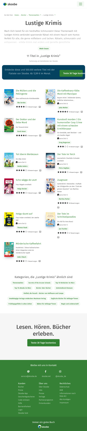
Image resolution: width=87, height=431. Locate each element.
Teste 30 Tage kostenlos (73, 73)
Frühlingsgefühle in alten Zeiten (20, 304)
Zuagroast (62, 180)
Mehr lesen (44, 49)
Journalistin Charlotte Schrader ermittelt (68, 159)
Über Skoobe (44, 387)
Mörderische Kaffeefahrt (28, 243)
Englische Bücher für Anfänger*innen (64, 299)
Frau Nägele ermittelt (23, 185)
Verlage (42, 397)
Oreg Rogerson (64, 142)
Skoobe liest (23, 413)
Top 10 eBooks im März (22, 288)
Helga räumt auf (24, 213)
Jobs (40, 390)
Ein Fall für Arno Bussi (65, 222)
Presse (41, 393)
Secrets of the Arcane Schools (39, 283)
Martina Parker (64, 199)
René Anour (21, 131)
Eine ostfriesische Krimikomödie (27, 98)
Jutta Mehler (63, 108)
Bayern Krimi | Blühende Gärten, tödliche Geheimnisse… (69, 99)
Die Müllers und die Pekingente (26, 92)
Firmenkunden (44, 403)
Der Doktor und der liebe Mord (26, 121)
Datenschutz (64, 387)
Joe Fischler (63, 229)
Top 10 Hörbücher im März (65, 283)
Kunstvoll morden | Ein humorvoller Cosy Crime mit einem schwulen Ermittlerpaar (69, 124)
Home (16, 15)
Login (20, 410)
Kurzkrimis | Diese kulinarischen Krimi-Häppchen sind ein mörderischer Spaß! (27, 250)
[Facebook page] (46, 374)
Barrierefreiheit (24, 406)
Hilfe (20, 403)
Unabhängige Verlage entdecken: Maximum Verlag (27, 299)
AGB (61, 390)
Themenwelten (34, 15)
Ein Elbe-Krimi (21, 159)
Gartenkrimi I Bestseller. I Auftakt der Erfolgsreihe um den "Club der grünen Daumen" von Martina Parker (69, 188)
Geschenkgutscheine (26, 397)
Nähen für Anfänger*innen (46, 304)
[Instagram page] (60, 374)
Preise (20, 390)
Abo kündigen (65, 399)
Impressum (64, 403)
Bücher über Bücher (43, 288)
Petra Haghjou (64, 168)
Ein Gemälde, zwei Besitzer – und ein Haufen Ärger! (69, 134)
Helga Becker (22, 189)
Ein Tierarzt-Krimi (22, 127)
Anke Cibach (21, 257)
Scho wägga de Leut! (26, 180)
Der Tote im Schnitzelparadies (66, 215)
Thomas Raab (22, 228)
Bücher (23, 15)
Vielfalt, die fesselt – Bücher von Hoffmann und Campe (43, 293)
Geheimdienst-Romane (64, 288)
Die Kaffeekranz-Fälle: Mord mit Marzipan (68, 92)
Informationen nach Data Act (68, 394)
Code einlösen (24, 400)
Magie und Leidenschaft (70, 304)
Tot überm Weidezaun (27, 154)
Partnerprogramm (46, 400)
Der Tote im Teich (66, 154)
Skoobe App (23, 393)
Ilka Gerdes (21, 103)
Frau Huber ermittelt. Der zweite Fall (27, 219)
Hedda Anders (22, 166)
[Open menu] (80, 4)
